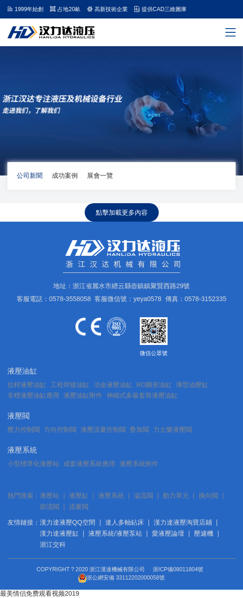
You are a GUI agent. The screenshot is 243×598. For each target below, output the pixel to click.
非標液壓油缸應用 (33, 395)
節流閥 (49, 506)
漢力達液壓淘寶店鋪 (183, 522)
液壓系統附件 (138, 463)
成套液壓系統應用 (89, 463)
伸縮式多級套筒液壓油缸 (142, 395)
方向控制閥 (60, 429)
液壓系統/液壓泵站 (115, 533)
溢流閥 (143, 495)
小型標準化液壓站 (33, 463)
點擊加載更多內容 (122, 212)
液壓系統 (22, 450)
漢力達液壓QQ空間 (67, 522)
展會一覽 (100, 175)
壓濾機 (203, 533)
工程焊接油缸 (69, 384)
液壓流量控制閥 (103, 429)
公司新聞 (30, 175)
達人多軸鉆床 (124, 522)
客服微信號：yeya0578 (128, 298)
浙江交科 (53, 544)
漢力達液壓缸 (59, 533)
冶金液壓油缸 (112, 384)
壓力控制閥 (23, 429)
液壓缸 (78, 495)
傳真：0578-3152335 (195, 298)
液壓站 (49, 495)
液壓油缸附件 (82, 395)
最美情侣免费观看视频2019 (39, 593)
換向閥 (208, 495)
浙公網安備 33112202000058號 (121, 578)
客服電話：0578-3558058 (54, 298)
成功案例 (65, 175)
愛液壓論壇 (168, 533)
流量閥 (78, 506)
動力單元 (176, 495)
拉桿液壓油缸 (26, 384)
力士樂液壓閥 (172, 429)
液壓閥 (18, 416)
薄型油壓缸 (192, 384)
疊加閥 (139, 429)
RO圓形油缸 (154, 384)
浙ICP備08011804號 (178, 569)
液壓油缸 (22, 371)
